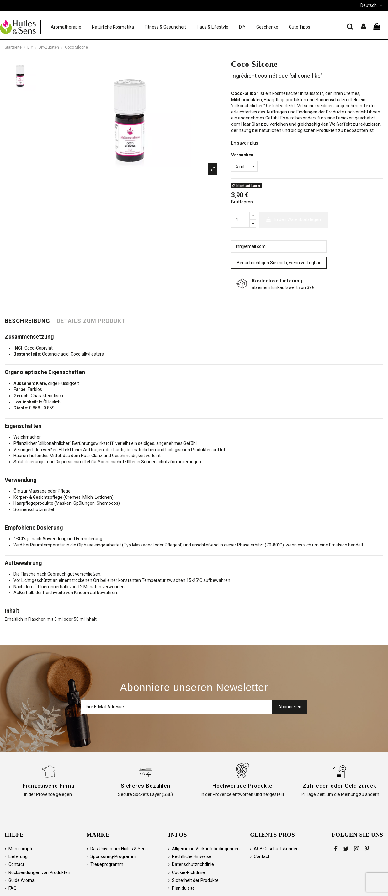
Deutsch (371, 5)
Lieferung (18, 856)
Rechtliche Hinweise (191, 856)
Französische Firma (48, 786)
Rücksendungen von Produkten (39, 872)
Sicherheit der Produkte (195, 880)
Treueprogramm (106, 864)
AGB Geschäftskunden (276, 848)
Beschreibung (27, 321)
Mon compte (21, 848)
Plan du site (183, 888)
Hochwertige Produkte (242, 786)
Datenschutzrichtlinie (193, 864)
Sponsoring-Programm (113, 856)
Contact (16, 864)
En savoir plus (244, 142)
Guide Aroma (21, 880)
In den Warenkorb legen (293, 219)
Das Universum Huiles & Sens (119, 848)
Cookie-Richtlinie (188, 872)
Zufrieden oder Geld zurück (339, 786)
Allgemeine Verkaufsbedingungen (206, 848)
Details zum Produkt (91, 321)
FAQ (12, 888)
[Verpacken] (244, 166)
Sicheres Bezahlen (145, 786)
